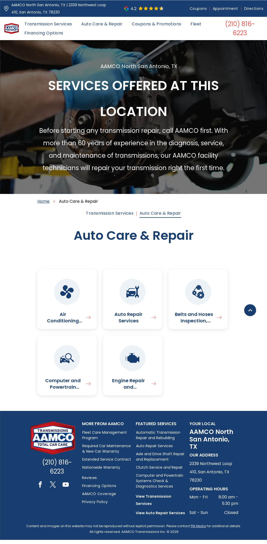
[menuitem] (198, 9)
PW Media (198, 530)
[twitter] (53, 489)
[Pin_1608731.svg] (6, 8)
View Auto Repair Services (160, 517)
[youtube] (65, 489)
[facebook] (40, 489)
